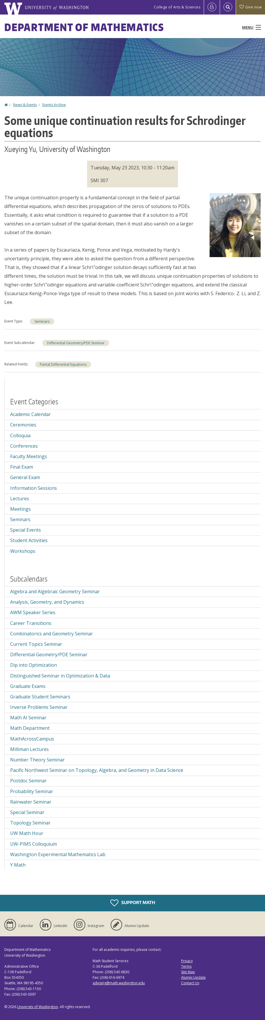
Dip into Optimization (33, 665)
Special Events (25, 530)
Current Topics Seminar (36, 644)
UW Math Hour (26, 833)
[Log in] (212, 7)
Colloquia (20, 435)
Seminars (42, 321)
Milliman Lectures (29, 749)
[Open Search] (228, 7)
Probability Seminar (31, 791)
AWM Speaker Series (32, 612)
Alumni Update (193, 977)
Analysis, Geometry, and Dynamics (47, 602)
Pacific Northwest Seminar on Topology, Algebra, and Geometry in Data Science (96, 770)
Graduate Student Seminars (40, 696)
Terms (186, 966)
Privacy (187, 960)
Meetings (20, 509)
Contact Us (190, 982)
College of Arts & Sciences (177, 7)
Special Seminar (27, 812)
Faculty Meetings (28, 456)
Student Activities (29, 540)
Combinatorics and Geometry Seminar (51, 633)
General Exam (25, 477)
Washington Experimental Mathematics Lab (57, 854)
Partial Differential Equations (63, 364)
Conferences (24, 446)
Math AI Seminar (28, 717)
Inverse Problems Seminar (39, 707)
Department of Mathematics (84, 27)
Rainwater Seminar (30, 802)
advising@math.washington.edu (119, 982)
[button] (235, 224)
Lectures (19, 498)
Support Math (132, 903)
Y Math (18, 865)
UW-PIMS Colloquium (33, 844)
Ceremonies (23, 425)
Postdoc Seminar (28, 780)
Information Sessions (33, 488)
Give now (250, 7)
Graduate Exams (28, 686)
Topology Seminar (30, 823)
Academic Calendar (30, 414)
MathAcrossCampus (32, 739)
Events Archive (54, 104)
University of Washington (37, 1006)
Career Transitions (30, 623)
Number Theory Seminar (37, 760)
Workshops (22, 551)
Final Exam (21, 467)
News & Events (25, 104)
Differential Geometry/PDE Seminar (75, 342)
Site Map (188, 971)
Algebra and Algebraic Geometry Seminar (55, 591)
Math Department (30, 728)
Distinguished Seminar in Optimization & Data (60, 676)
